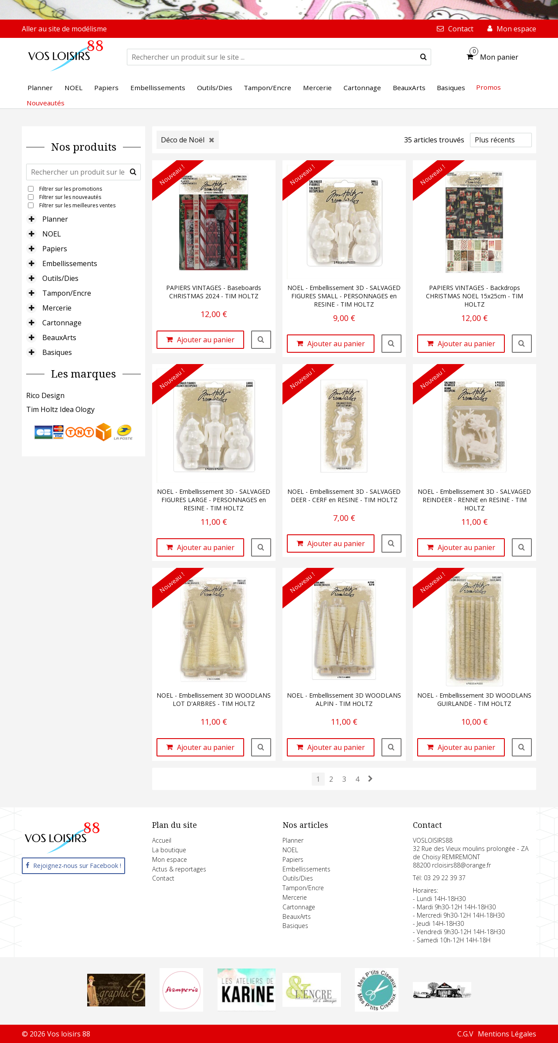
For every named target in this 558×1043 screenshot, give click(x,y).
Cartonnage (62, 322)
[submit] (423, 57)
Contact (163, 878)
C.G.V (465, 1034)
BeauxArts (59, 337)
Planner (55, 219)
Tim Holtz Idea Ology (60, 409)
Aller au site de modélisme (64, 29)
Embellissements (69, 263)
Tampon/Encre (66, 293)
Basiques (57, 352)
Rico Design (45, 395)
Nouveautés (46, 102)
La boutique (169, 850)
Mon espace (169, 859)
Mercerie (56, 308)
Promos (488, 87)
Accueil (161, 840)
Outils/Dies (60, 278)
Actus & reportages (179, 869)
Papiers (54, 248)
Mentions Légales (507, 1034)
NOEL (51, 234)
